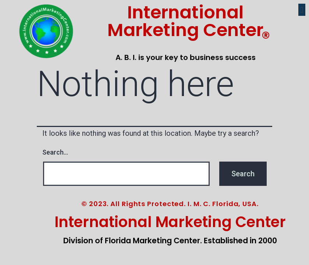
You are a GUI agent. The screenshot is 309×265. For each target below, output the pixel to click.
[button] (301, 10)
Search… (55, 152)
